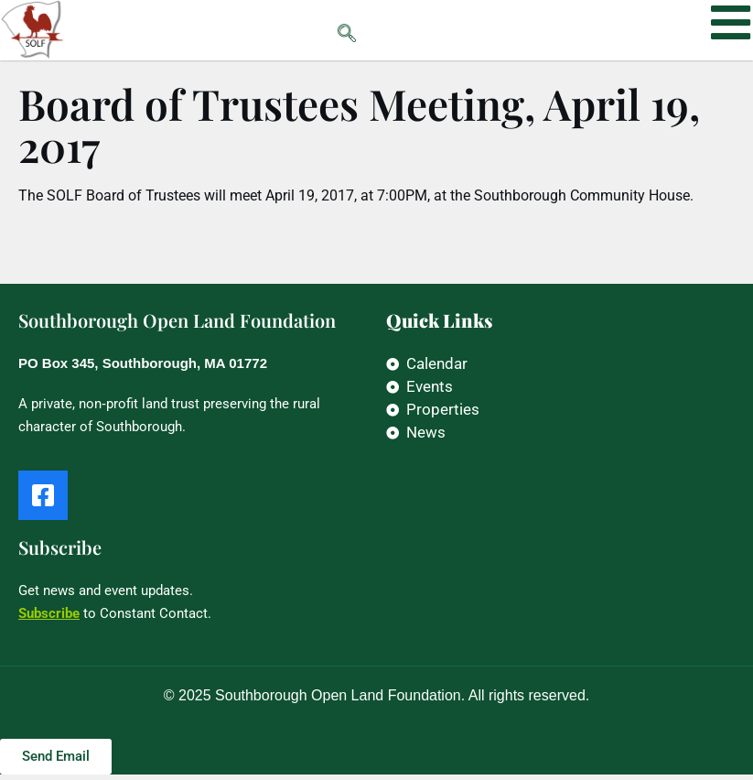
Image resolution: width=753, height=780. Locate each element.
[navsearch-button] (310, 30)
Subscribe (49, 619)
